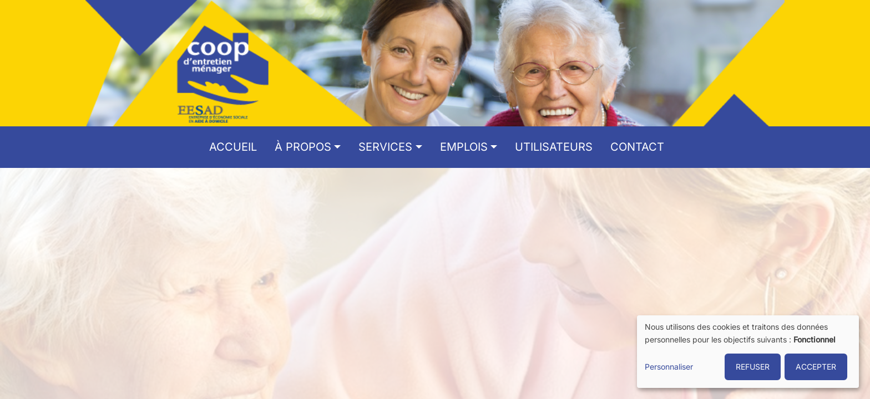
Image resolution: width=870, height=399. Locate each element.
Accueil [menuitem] (233, 147)
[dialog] (748, 351)
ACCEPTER (816, 366)
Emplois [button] (464, 147)
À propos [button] (303, 147)
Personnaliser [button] (669, 366)
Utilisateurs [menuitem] (554, 147)
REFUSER (753, 366)
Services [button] (385, 147)
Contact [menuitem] (637, 147)
